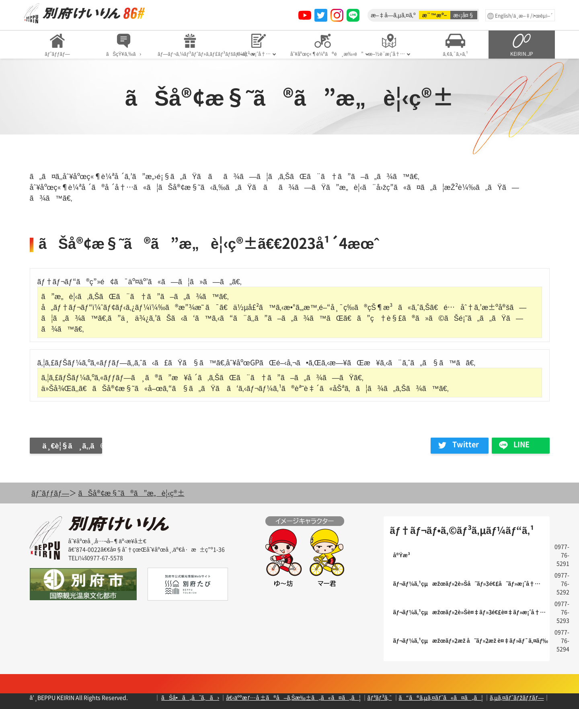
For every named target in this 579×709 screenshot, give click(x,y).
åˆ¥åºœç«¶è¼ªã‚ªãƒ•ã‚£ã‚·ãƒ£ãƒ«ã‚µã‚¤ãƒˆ (84, 13)
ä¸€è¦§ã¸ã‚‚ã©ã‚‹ (72, 445)
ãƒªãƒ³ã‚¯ (380, 697)
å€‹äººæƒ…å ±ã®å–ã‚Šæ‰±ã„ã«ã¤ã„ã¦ (293, 697)
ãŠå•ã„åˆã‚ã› (190, 697)
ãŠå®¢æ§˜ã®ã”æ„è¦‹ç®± (131, 492)
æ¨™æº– (434, 15)
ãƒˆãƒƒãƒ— (50, 492)
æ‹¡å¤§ (464, 15)
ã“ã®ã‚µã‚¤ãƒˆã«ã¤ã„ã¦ (441, 697)
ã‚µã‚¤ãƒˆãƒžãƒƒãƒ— (517, 697)
